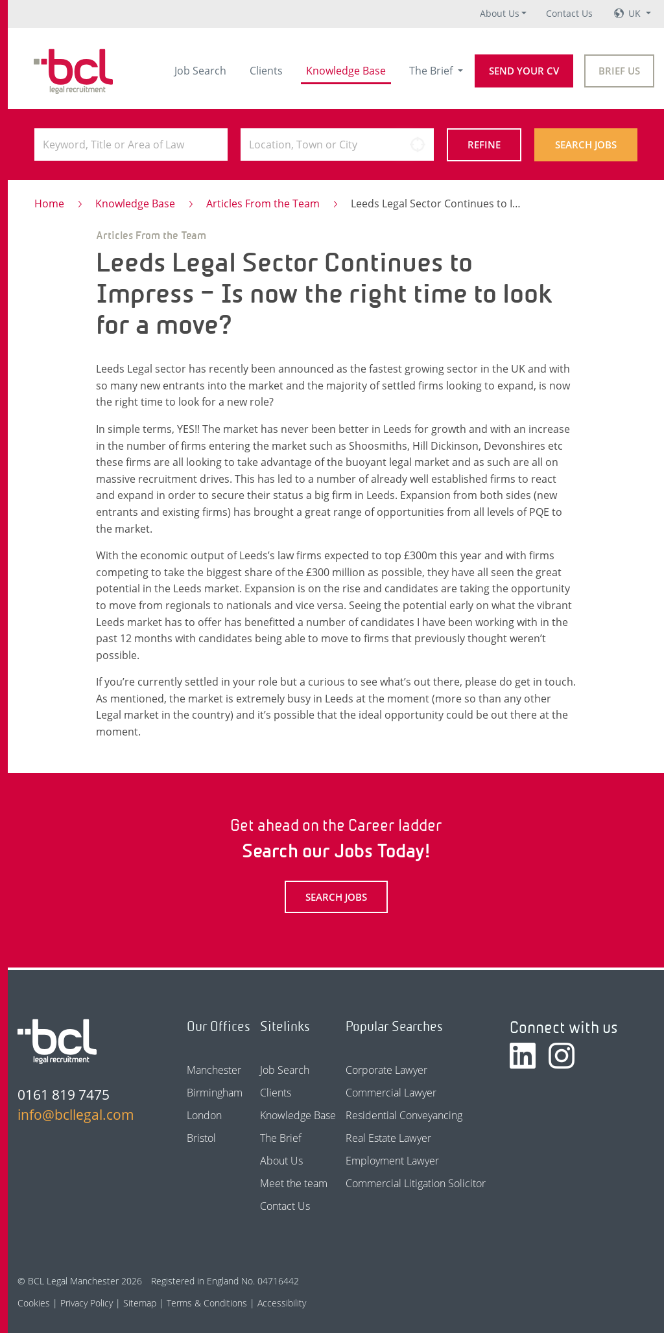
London (204, 1115)
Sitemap (139, 1303)
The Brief (432, 71)
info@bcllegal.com (76, 1115)
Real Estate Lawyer (388, 1138)
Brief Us (619, 70)
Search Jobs (586, 144)
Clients (266, 71)
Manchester (214, 1070)
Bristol (201, 1138)
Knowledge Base (346, 71)
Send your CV (524, 70)
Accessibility (281, 1303)
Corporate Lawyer (386, 1070)
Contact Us (569, 13)
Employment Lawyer (392, 1160)
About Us (499, 13)
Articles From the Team (263, 203)
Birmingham (215, 1092)
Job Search (200, 71)
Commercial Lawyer (391, 1092)
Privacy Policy (86, 1303)
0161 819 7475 (64, 1094)
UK (635, 13)
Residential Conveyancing (404, 1115)
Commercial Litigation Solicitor (416, 1183)
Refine (484, 144)
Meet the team (293, 1183)
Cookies (34, 1303)
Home (49, 203)
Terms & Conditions (207, 1303)
